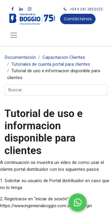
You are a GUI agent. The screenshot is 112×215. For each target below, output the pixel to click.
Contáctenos (78, 19)
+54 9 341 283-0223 (86, 9)
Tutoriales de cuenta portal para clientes (50, 64)
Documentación (20, 57)
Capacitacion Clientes (63, 57)
